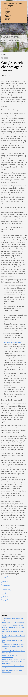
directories (7, 11)
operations (7, 12)
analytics (7, 9)
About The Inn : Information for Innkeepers (13, 4)
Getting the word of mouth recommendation (13, 659)
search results (6, 589)
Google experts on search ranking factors (13, 625)
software (7, 16)
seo (3, 592)
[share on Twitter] (5, 58)
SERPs (4, 596)
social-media (8, 15)
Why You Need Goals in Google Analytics (13, 644)
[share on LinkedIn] (7, 58)
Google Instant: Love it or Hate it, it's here (13, 622)
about (6, 8)
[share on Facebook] (2, 58)
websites (7, 19)
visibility (4, 600)
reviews (7, 14)
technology (8, 18)
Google (4, 581)
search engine (6, 585)
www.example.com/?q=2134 (12, 342)
